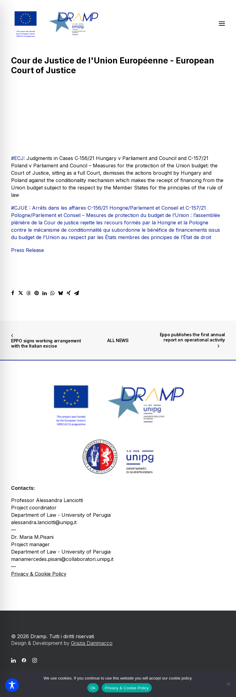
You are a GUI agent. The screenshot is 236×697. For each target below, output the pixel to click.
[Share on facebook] (12, 293)
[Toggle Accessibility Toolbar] (12, 685)
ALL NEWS (118, 340)
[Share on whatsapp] (52, 293)
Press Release (27, 250)
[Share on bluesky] (60, 293)
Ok (93, 688)
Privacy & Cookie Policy (38, 574)
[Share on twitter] (20, 293)
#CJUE (19, 208)
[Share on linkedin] (44, 293)
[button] (222, 23)
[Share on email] (76, 293)
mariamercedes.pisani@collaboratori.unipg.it (62, 559)
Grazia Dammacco (91, 643)
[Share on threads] (28, 293)
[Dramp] (55, 23)
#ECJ (17, 158)
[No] (228, 684)
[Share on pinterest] (36, 293)
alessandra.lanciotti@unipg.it (44, 522)
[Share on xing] (68, 293)
